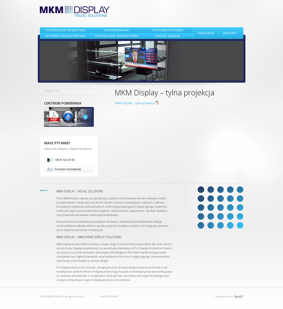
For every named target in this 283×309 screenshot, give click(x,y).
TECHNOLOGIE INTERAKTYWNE (116, 36)
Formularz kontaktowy (64, 169)
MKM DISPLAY (75, 11)
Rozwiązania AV (116, 30)
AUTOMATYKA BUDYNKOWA (65, 36)
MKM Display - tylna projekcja (135, 103)
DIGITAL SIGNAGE (168, 36)
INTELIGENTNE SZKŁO (167, 30)
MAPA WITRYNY (109, 296)
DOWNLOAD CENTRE (69, 117)
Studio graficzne (229, 296)
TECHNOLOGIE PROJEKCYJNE (65, 30)
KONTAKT (230, 33)
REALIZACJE (206, 33)
